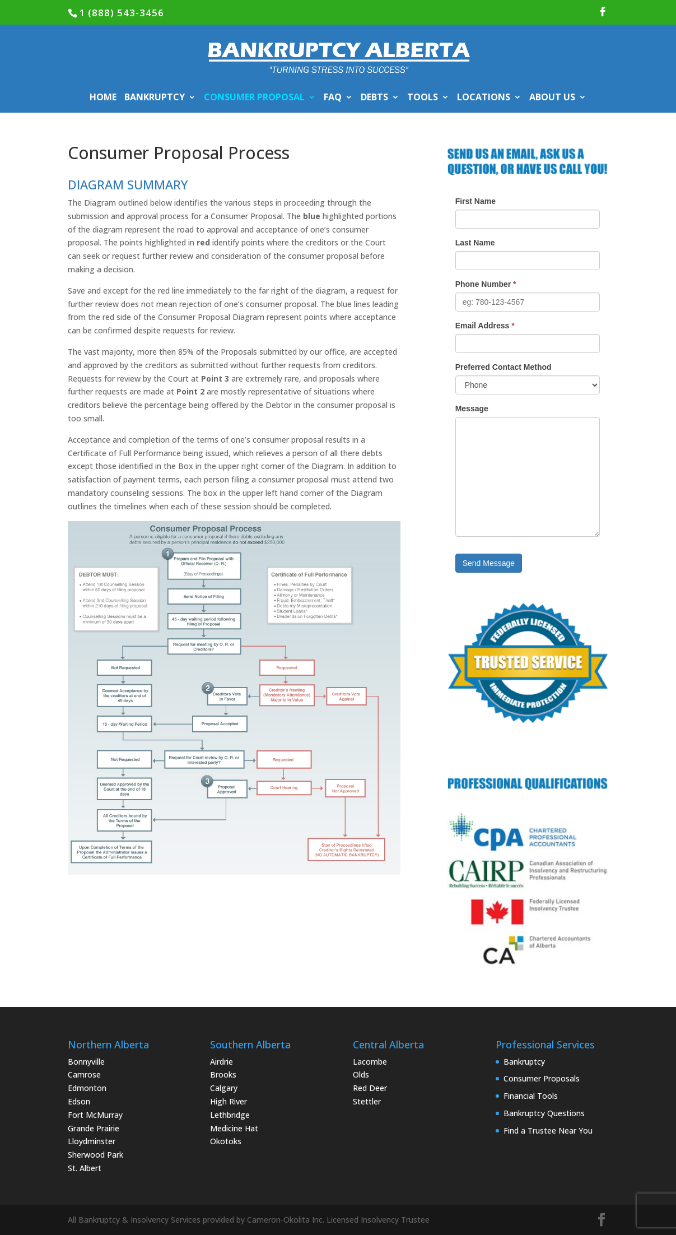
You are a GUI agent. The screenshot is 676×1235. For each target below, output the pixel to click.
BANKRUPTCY (154, 98)
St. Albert (84, 1168)
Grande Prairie (93, 1128)
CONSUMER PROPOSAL (254, 98)
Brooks (223, 1074)
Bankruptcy (524, 1061)
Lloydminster (91, 1141)
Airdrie (221, 1061)
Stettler (367, 1101)
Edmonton (87, 1088)
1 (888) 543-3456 (121, 12)
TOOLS (422, 98)
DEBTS (374, 98)
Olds (361, 1074)
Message (471, 408)
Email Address (485, 325)
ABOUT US (552, 98)
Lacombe (370, 1061)
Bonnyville (86, 1061)
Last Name (475, 242)
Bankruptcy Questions (544, 1113)
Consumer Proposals (541, 1078)
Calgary (223, 1088)
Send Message (489, 563)
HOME (103, 98)
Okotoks (225, 1141)
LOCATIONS (483, 98)
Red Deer (370, 1088)
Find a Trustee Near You (548, 1130)
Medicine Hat (234, 1128)
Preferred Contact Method (503, 367)
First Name (475, 201)
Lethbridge (230, 1114)
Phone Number (485, 284)
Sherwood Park (95, 1154)
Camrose (84, 1074)
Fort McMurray (95, 1114)
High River (228, 1101)
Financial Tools (530, 1095)
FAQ (333, 98)
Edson (79, 1101)
